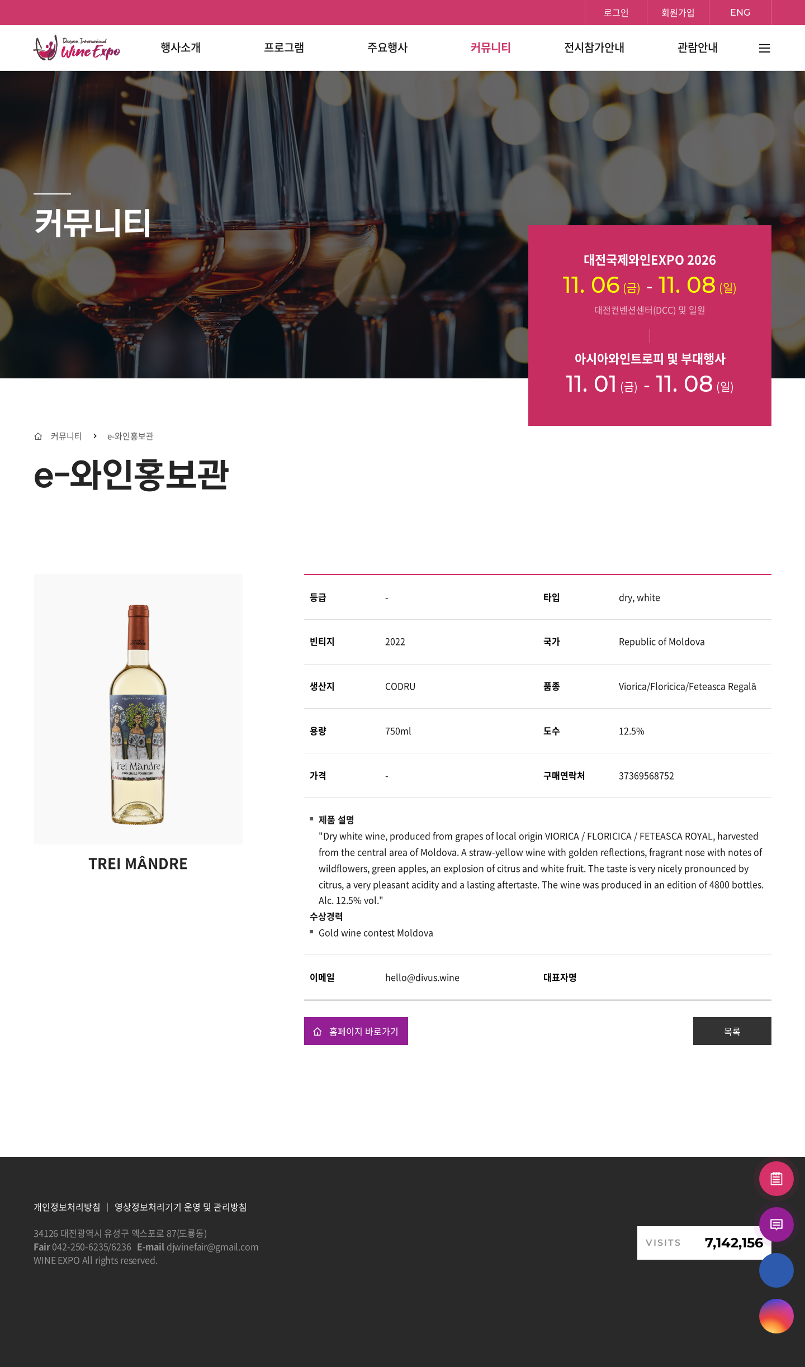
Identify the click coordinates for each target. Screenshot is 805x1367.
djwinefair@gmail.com (213, 1246)
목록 (732, 1031)
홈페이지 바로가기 (355, 1031)
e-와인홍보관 (130, 436)
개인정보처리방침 (67, 1206)
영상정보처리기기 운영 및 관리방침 (181, 1206)
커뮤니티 (66, 436)
